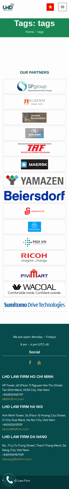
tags (41, 32)
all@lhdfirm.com (13, 399)
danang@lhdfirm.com (16, 459)
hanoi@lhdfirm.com (15, 429)
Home (30, 32)
